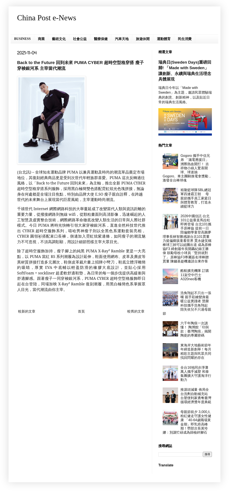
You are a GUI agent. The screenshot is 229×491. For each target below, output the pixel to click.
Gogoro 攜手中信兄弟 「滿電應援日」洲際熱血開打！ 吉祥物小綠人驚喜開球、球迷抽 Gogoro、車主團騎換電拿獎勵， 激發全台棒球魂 (187, 168)
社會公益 (80, 39)
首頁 (81, 311)
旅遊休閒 (143, 39)
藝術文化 (59, 39)
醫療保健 (101, 39)
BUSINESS (22, 38)
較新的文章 (26, 311)
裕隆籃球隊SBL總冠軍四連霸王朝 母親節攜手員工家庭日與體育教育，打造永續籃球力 (195, 198)
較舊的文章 (135, 311)
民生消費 (185, 39)
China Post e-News (46, 17)
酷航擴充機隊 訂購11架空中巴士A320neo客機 (194, 275)
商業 (41, 39)
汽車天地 (122, 39)
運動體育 (164, 39)
